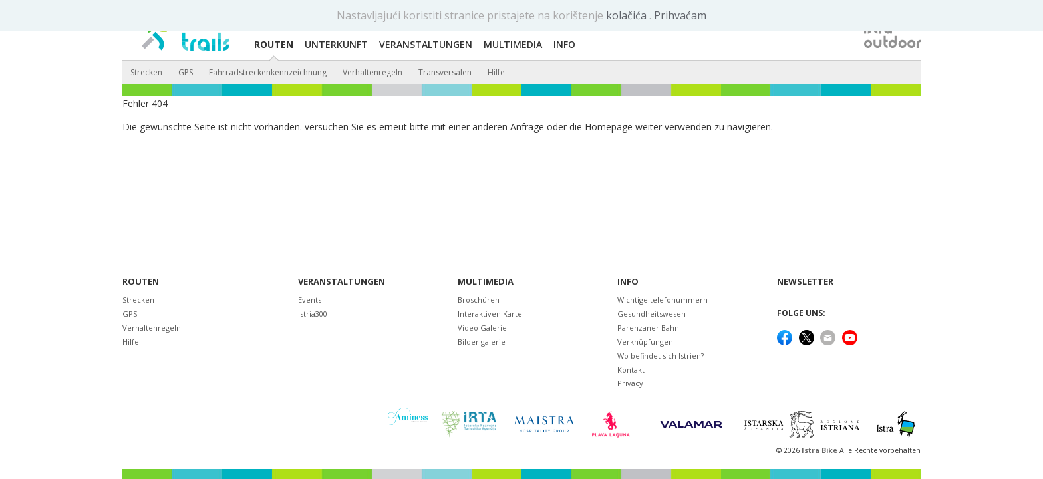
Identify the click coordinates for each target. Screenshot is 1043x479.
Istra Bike (820, 450)
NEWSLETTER (805, 281)
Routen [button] (273, 44)
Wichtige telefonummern (662, 300)
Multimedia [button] (513, 44)
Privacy (630, 383)
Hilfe (496, 72)
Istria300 (312, 314)
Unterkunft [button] (336, 44)
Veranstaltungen (341, 281)
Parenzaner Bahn (648, 328)
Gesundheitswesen (651, 314)
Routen (140, 281)
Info (628, 281)
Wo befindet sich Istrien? (660, 356)
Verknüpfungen (645, 342)
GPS (185, 72)
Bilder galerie (482, 342)
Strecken (146, 72)
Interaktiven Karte (490, 314)
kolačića (627, 15)
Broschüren (479, 300)
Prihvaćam (680, 15)
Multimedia (486, 281)
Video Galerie (482, 328)
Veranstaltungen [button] (425, 44)
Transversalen (445, 72)
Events (309, 300)
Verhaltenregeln (372, 72)
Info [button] (564, 44)
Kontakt (631, 370)
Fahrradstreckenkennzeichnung (268, 72)
